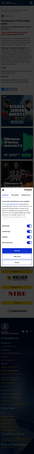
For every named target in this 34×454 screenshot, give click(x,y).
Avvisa (17, 262)
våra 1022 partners (13, 204)
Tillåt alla (17, 250)
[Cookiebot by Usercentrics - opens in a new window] (24, 190)
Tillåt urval (17, 256)
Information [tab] (15, 195)
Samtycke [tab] (5, 195)
